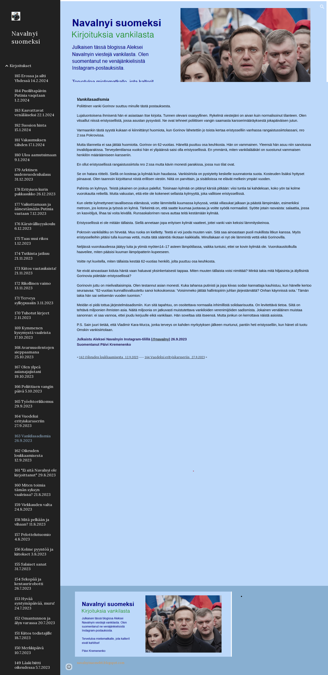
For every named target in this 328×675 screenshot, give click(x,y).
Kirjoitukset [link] (20, 65)
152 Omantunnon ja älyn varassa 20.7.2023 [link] (34, 620)
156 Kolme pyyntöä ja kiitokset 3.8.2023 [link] (33, 551)
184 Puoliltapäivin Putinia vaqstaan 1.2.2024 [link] (30, 95)
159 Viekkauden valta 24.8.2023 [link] (33, 507)
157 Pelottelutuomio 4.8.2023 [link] (32, 536)
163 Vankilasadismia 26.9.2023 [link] (32, 438)
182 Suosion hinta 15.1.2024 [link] (30, 127)
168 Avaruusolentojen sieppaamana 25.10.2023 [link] (34, 352)
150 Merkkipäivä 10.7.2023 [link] (29, 650)
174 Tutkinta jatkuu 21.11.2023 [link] (31, 255)
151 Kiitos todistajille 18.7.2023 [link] (33, 635)
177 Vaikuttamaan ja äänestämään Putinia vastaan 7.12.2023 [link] (33, 209)
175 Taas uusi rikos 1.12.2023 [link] (31, 240)
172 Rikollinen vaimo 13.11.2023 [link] (32, 285)
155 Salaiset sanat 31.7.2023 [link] (30, 566)
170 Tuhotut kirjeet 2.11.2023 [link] (31, 315)
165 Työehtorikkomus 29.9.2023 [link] (34, 403)
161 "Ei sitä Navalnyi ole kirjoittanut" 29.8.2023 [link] (35, 472)
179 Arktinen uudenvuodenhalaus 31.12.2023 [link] (32, 174)
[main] (194, 228)
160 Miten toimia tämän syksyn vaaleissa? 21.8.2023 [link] (32, 490)
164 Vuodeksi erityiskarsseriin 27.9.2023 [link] (29, 421)
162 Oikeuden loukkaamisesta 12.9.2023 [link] (28, 455)
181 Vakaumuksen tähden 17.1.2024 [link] (30, 142)
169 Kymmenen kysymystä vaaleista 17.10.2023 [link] (32, 332)
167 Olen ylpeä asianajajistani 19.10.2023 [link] (27, 371)
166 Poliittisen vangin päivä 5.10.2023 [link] (33, 388)
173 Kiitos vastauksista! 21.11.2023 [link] (35, 270)
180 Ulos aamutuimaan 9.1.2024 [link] (35, 157)
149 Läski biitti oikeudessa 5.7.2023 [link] (32, 665)
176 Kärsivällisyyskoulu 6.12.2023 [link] (34, 226)
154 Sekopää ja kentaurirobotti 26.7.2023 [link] (28, 584)
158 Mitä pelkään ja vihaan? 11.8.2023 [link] (31, 521)
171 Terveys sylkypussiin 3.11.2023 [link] (33, 300)
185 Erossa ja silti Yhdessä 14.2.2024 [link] (31, 78)
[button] (322, 7)
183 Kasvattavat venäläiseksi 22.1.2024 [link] (34, 112)
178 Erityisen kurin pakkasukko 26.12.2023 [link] (34, 191)
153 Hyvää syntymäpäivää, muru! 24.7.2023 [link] (34, 603)
